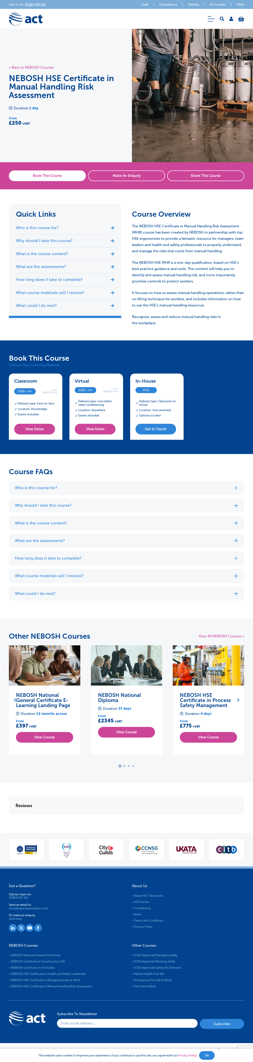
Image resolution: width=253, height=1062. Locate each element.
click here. (15, 917)
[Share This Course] (205, 175)
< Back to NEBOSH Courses (31, 67)
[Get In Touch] (155, 429)
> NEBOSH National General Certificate (35, 954)
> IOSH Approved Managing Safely (154, 954)
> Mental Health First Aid (148, 972)
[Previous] (15, 700)
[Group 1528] (21, 927)
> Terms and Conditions (147, 919)
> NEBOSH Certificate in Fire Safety (32, 966)
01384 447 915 (18, 896)
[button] (211, 18)
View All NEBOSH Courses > (221, 636)
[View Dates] (34, 429)
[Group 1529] (29, 927)
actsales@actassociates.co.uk (28, 907)
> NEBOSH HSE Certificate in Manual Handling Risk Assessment (50, 985)
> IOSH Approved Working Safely (153, 960)
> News (137, 913)
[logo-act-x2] (26, 19)
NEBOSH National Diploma (119, 697)
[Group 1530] (38, 927)
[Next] (238, 700)
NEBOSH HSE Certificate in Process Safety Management (205, 700)
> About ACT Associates (147, 894)
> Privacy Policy (142, 925)
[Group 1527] (13, 927)
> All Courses (140, 900)
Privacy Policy (187, 1055)
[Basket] (241, 19)
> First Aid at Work (144, 985)
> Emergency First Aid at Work (152, 979)
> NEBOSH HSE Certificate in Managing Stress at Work (44, 979)
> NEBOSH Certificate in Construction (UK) (37, 960)
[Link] (231, 18)
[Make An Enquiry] (126, 175)
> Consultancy (141, 907)
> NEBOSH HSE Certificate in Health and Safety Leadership (47, 972)
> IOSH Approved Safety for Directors (156, 966)
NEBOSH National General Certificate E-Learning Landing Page (43, 700)
